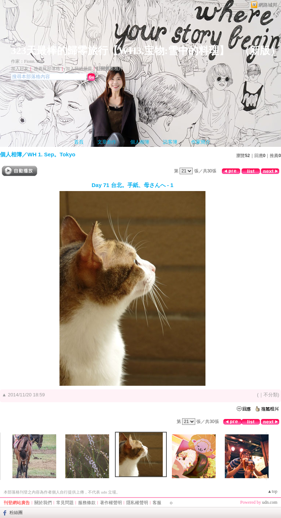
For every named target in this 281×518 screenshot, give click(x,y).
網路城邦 (267, 5)
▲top (272, 491)
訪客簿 (170, 142)
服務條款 (87, 502)
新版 (260, 50)
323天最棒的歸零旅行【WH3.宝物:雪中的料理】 (120, 50)
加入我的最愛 (79, 68)
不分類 (270, 394)
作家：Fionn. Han (27, 61)
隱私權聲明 (137, 502)
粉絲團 (16, 512)
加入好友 (19, 68)
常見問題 (65, 502)
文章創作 (106, 142)
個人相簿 (139, 142)
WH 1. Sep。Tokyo (51, 154)
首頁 (79, 142)
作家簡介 (200, 142)
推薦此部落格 (47, 68)
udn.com (269, 502)
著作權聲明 (111, 502)
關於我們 (43, 502)
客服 (157, 502)
